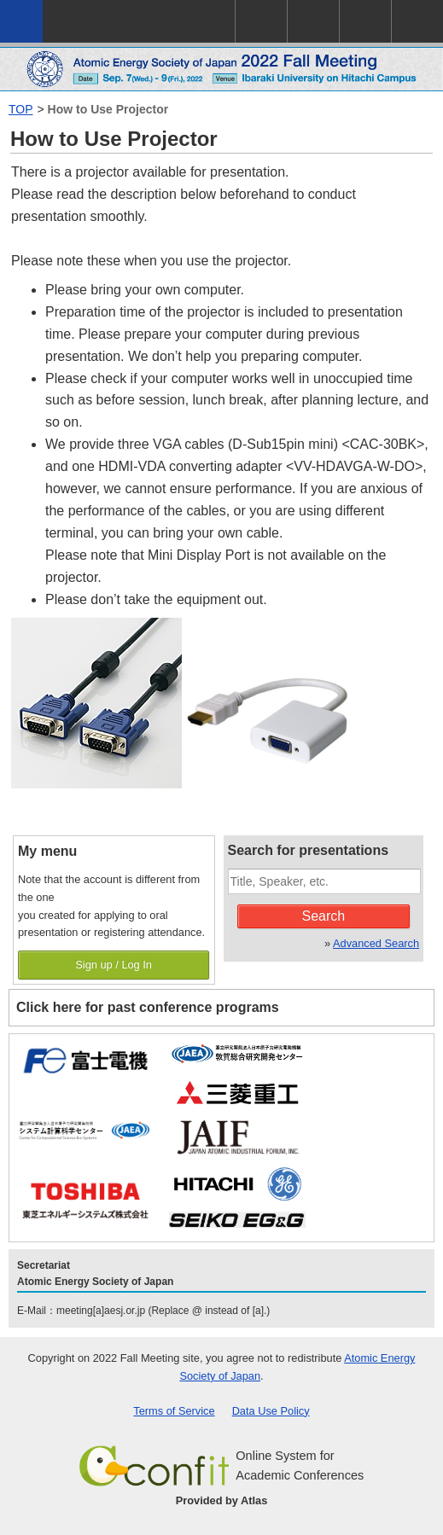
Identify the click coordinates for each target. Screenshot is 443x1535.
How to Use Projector (108, 109)
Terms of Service (173, 1410)
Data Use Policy (271, 1410)
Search (323, 916)
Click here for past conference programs (147, 1007)
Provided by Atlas (222, 1500)
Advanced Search (376, 943)
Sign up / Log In (113, 964)
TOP (21, 109)
